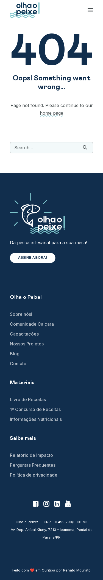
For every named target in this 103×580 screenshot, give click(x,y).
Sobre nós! (21, 314)
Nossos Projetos (27, 344)
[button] (84, 147)
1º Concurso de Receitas (35, 409)
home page (51, 113)
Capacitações (24, 334)
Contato (18, 363)
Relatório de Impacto (31, 455)
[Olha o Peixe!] (25, 10)
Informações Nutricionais (36, 419)
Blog (15, 353)
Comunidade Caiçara (32, 324)
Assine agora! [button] (33, 258)
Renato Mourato (77, 570)
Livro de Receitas (28, 399)
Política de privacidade (33, 475)
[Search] (51, 147)
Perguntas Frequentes (32, 465)
